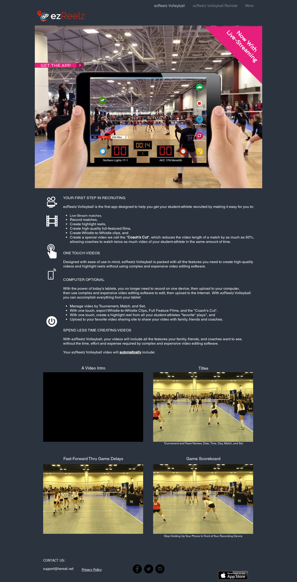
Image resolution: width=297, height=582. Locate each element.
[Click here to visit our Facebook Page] (137, 568)
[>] (80, 65)
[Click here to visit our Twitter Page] (148, 568)
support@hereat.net (58, 569)
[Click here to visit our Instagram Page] (160, 568)
